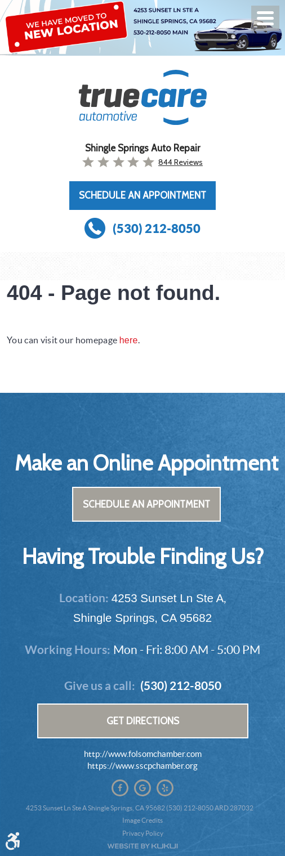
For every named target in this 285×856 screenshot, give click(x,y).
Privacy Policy (142, 833)
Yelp (165, 787)
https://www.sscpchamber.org (142, 765)
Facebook (120, 787)
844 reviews (180, 162)
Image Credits (142, 820)
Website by (142, 846)
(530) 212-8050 (179, 685)
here (128, 340)
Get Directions (142, 721)
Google (142, 787)
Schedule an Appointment (142, 195)
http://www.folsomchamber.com (143, 754)
